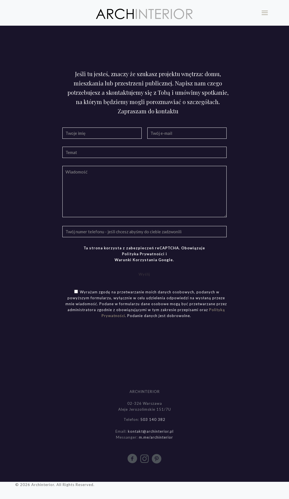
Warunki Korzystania (136, 260)
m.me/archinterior (156, 437)
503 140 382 (152, 419)
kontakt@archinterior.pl (151, 431)
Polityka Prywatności (143, 254)
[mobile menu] (265, 12)
